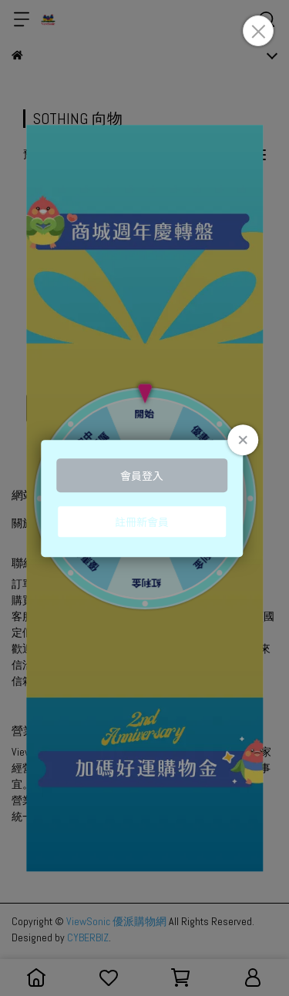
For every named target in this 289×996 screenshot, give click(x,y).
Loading (145, 498)
